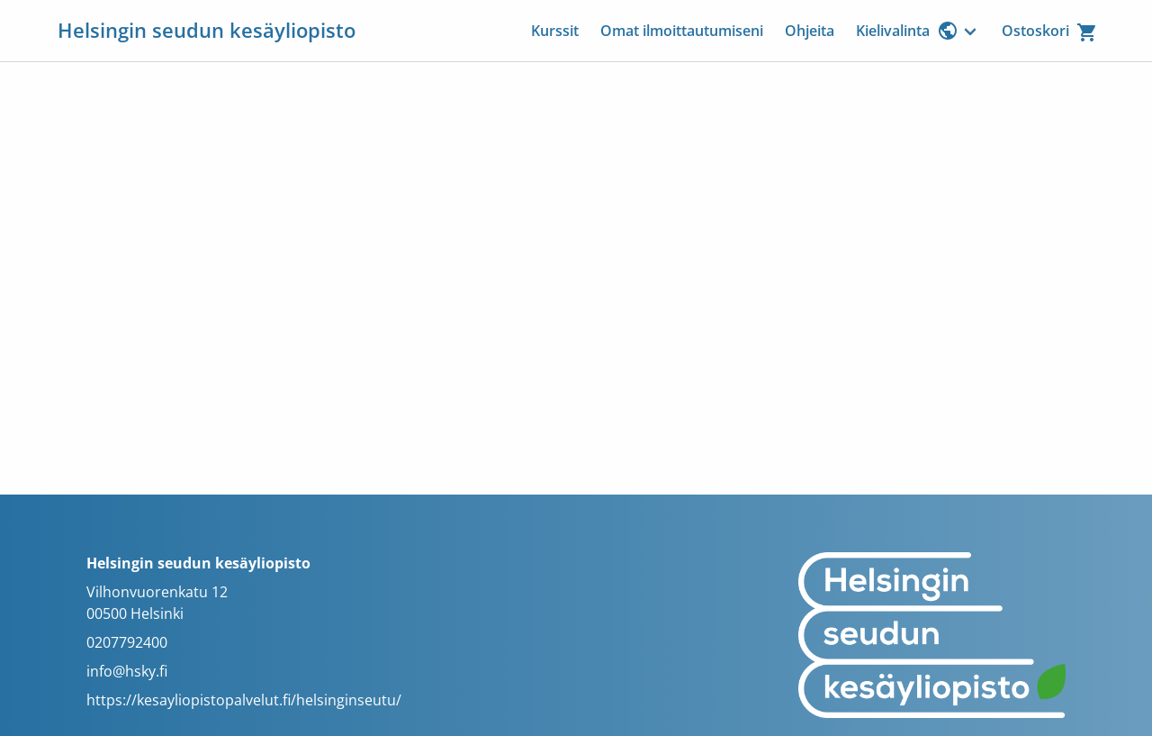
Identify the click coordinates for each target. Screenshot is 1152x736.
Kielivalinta (907, 30)
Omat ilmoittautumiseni (681, 31)
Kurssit (555, 31)
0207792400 (126, 642)
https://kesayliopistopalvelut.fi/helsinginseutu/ (243, 700)
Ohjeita (809, 31)
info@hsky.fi (126, 671)
